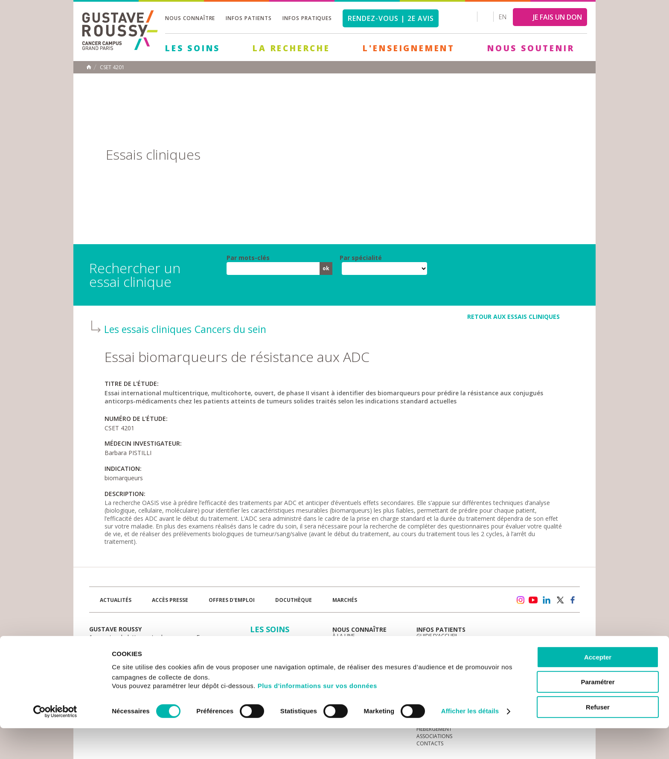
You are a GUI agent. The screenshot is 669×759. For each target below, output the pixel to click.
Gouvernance (351, 657)
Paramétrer (597, 713)
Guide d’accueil (437, 635)
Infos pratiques (307, 18)
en (502, 17)
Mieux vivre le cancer (444, 650)
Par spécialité (361, 258)
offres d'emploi (232, 600)
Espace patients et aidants (451, 657)
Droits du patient (440, 665)
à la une (343, 635)
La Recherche (291, 48)
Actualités (115, 600)
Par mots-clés (248, 258)
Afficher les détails (470, 742)
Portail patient (437, 643)
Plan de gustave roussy (129, 659)
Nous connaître (190, 18)
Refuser (598, 737)
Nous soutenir (530, 48)
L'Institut (345, 643)
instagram (520, 600)
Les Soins (192, 48)
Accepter (597, 688)
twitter (559, 600)
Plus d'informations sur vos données (317, 716)
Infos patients (248, 18)
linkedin (546, 600)
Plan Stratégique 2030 (362, 665)
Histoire (343, 650)
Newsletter (490, 604)
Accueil (88, 67)
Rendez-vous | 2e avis (390, 18)
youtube (533, 600)
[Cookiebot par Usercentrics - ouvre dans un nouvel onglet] (55, 742)
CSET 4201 (112, 67)
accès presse (170, 600)
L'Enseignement (409, 48)
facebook (573, 600)
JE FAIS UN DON (557, 17)
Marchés (344, 600)
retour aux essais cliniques (513, 316)
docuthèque (293, 600)
